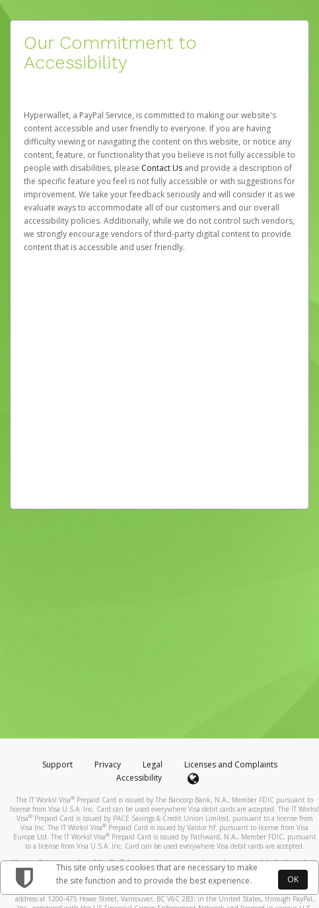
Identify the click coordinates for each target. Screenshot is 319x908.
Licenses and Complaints (230, 764)
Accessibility (139, 777)
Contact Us (162, 168)
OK (293, 879)
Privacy (107, 764)
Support (57, 764)
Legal (152, 764)
